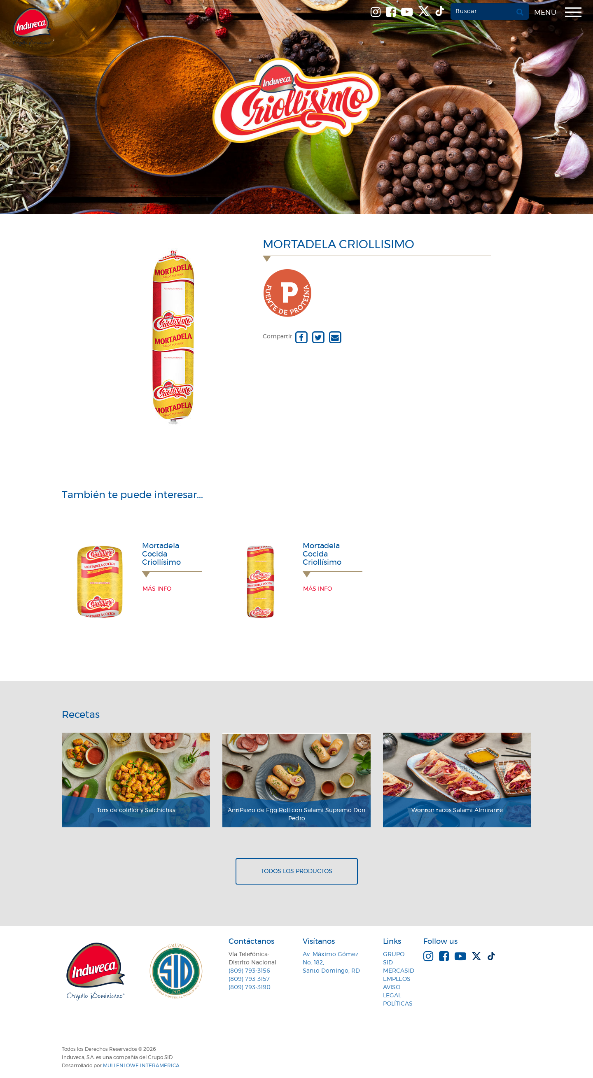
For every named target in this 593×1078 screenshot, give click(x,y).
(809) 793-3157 (249, 979)
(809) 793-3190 (250, 987)
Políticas (398, 1004)
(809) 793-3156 (249, 971)
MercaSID (398, 971)
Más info (156, 589)
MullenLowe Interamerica (141, 1065)
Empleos (397, 979)
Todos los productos (296, 871)
